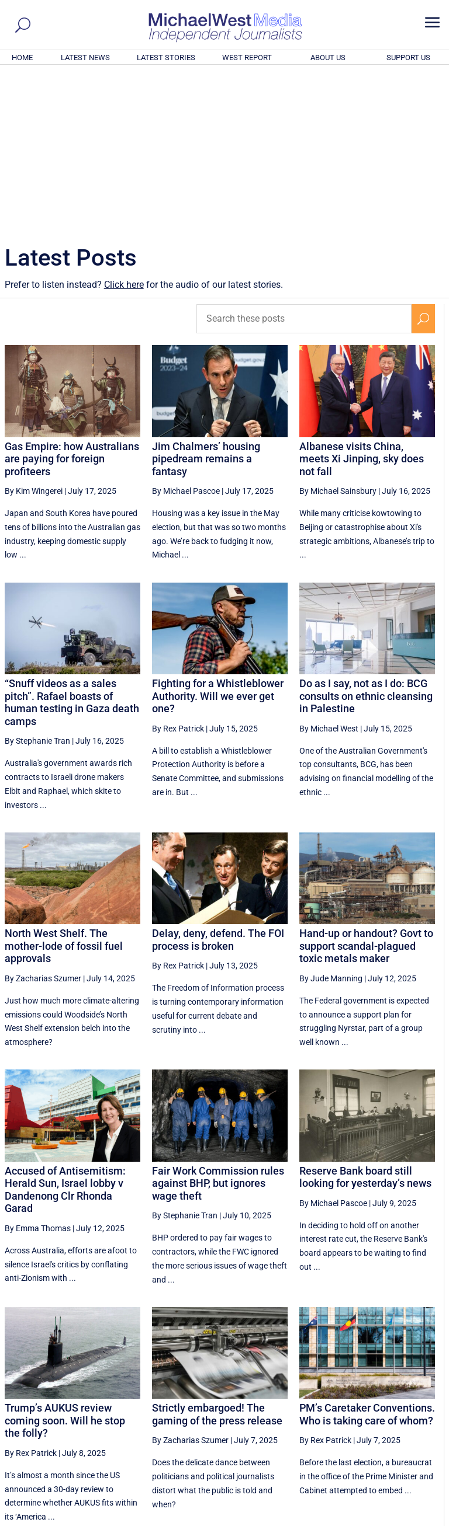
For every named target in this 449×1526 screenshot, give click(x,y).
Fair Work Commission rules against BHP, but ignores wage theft (218, 1024)
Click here (124, 125)
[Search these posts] (304, 160)
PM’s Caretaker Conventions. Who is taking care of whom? (367, 1255)
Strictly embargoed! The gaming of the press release (217, 1255)
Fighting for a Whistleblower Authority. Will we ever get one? (218, 537)
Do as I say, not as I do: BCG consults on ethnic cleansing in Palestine (366, 537)
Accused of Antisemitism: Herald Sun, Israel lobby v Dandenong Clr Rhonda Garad (65, 1031)
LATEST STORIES (166, 57)
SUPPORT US (408, 57)
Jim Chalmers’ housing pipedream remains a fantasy (206, 300)
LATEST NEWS (85, 57)
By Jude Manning (330, 819)
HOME (22, 57)
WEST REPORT (247, 57)
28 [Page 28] (366, 1408)
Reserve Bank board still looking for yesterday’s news (365, 1018)
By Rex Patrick (178, 569)
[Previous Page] (251, 1408)
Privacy (424, 1518)
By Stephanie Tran (37, 582)
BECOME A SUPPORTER (391, 1452)
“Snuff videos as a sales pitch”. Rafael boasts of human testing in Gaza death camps (72, 543)
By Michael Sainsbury (338, 332)
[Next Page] (423, 1408)
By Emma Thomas (38, 1069)
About (360, 1518)
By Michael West (328, 569)
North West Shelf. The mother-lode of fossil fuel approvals (64, 787)
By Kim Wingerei (34, 332)
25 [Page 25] (278, 1408)
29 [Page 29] (396, 1408)
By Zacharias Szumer (43, 819)
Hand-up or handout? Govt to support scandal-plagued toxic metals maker (366, 787)
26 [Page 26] (307, 1408)
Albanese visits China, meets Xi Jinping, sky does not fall (361, 300)
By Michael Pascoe (186, 332)
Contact (390, 1518)
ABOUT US (328, 57)
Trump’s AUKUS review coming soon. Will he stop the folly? (65, 1261)
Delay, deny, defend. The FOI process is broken (218, 780)
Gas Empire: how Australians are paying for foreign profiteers (72, 300)
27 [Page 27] (337, 1408)
